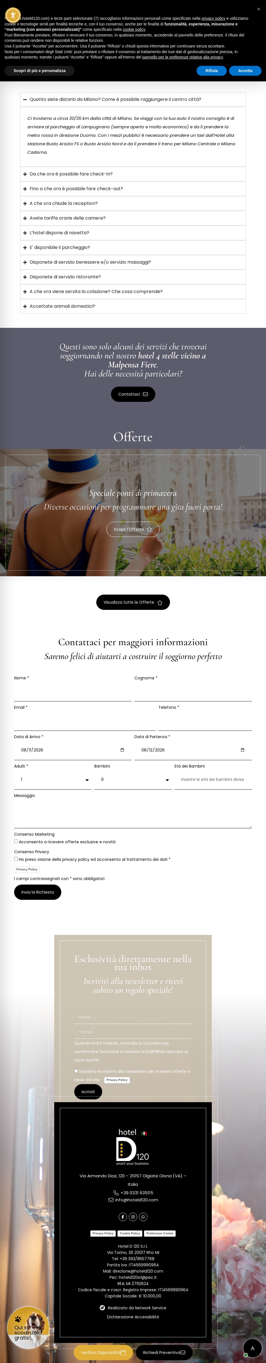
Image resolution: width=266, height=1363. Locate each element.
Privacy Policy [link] (27, 869)
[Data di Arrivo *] (73, 750)
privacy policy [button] (213, 18)
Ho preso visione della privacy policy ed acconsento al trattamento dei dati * (95, 859)
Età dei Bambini (190, 766)
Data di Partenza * (152, 737)
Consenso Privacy (31, 852)
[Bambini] (133, 779)
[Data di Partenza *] (193, 750)
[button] (103, 1351)
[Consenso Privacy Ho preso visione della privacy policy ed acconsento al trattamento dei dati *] (16, 859)
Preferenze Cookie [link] (159, 1233)
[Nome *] (73, 691)
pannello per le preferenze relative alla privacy (182, 57)
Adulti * (21, 766)
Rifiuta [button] (212, 70)
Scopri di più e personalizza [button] (40, 70)
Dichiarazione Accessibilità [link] (133, 1317)
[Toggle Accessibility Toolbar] (13, 15)
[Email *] (85, 720)
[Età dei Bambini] (213, 779)
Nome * (21, 678)
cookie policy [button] (134, 29)
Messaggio (24, 795)
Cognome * (146, 678)
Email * (21, 707)
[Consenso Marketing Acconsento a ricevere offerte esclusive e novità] (16, 841)
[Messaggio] (133, 813)
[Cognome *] (193, 691)
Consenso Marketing (34, 834)
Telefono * (168, 707)
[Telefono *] (205, 720)
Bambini (102, 766)
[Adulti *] (52, 779)
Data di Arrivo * (28, 737)
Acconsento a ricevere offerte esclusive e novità (67, 842)
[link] (28, 1327)
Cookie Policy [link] (130, 1233)
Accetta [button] (245, 70)
